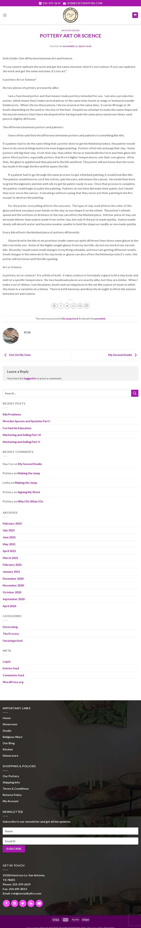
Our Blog (9, 743)
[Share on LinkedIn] (87, 306)
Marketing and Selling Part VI (22, 434)
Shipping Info (11, 782)
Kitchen (8, 749)
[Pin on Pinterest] (80, 306)
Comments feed (13, 675)
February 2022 (12, 523)
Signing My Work (29, 492)
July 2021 (9, 530)
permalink (99, 318)
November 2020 (13, 585)
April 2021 (9, 551)
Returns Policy (12, 794)
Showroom (10, 724)
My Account (11, 801)
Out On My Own (17, 354)
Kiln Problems (12, 414)
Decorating (10, 626)
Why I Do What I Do (30, 501)
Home (7, 718)
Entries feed (11, 668)
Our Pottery (11, 776)
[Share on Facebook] (61, 306)
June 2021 (9, 537)
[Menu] (5, 15)
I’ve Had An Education (17, 428)
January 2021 (11, 571)
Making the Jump (29, 473)
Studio (7, 730)
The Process (11, 633)
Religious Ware (12, 736)
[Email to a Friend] (74, 306)
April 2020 (9, 606)
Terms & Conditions (16, 788)
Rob (89, 46)
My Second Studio (123, 354)
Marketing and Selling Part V (21, 441)
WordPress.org (13, 682)
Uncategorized (70, 30)
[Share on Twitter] (67, 306)
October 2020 (12, 592)
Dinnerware (10, 755)
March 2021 (10, 557)
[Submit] (134, 393)
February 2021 (12, 564)
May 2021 (9, 544)
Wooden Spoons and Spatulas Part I (26, 421)
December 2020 (13, 578)
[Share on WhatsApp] (54, 306)
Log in (7, 661)
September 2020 (14, 599)
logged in (30, 378)
